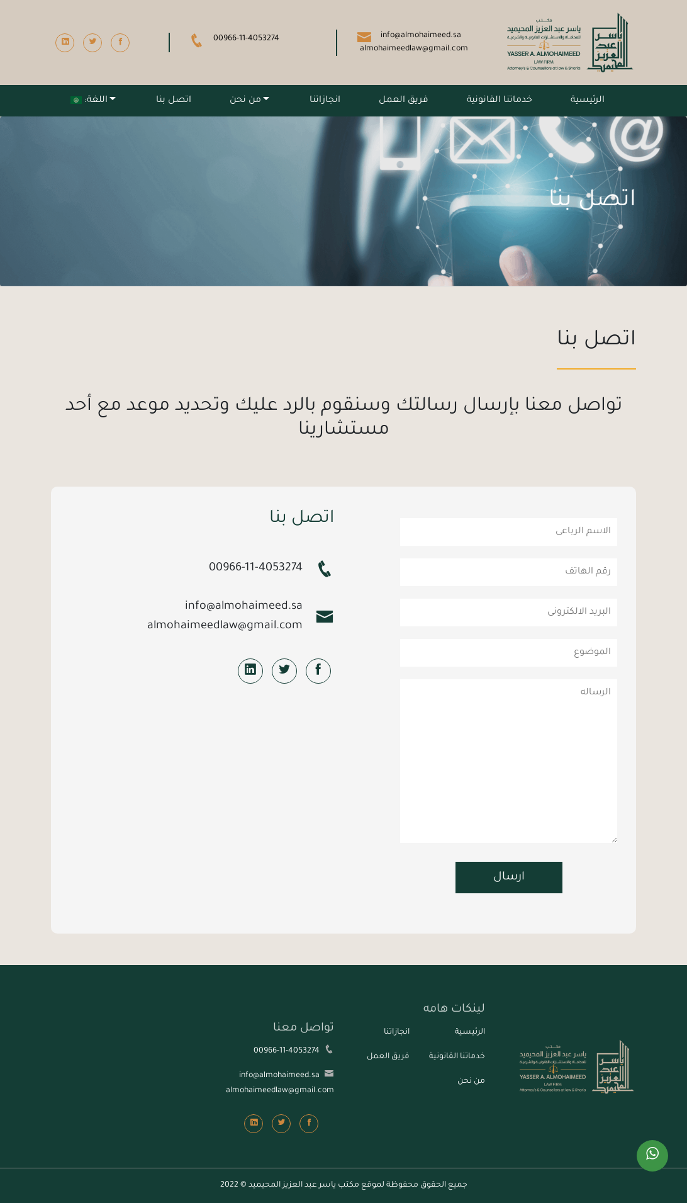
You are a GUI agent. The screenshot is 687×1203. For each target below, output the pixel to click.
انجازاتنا (325, 101)
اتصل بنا (173, 101)
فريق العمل (403, 101)
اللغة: (89, 101)
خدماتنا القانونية (499, 101)
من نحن (245, 101)
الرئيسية (588, 101)
